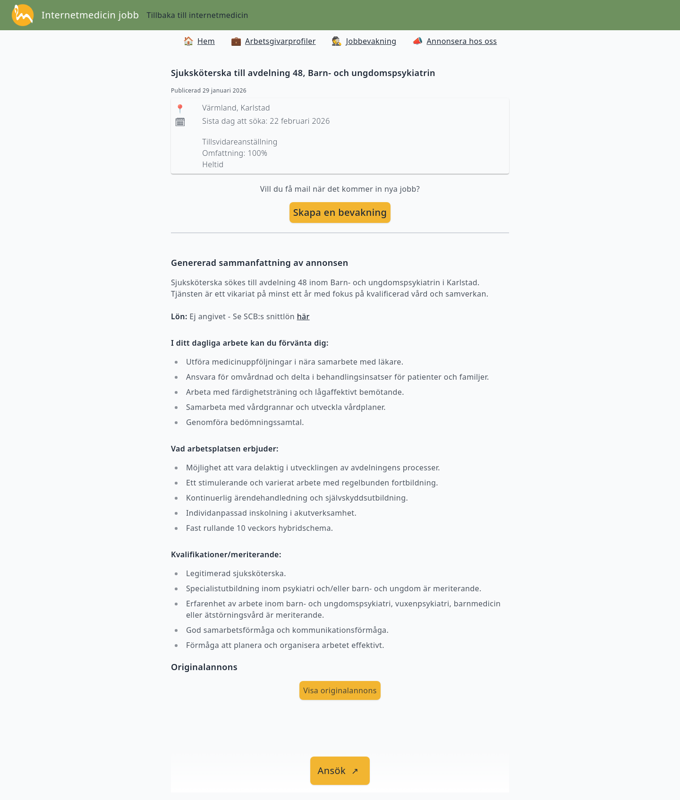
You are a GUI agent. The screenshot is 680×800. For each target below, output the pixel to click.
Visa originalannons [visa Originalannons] (340, 690)
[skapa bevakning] (340, 212)
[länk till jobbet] (340, 771)
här (303, 316)
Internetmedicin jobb (90, 15)
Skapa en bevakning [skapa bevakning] (340, 212)
